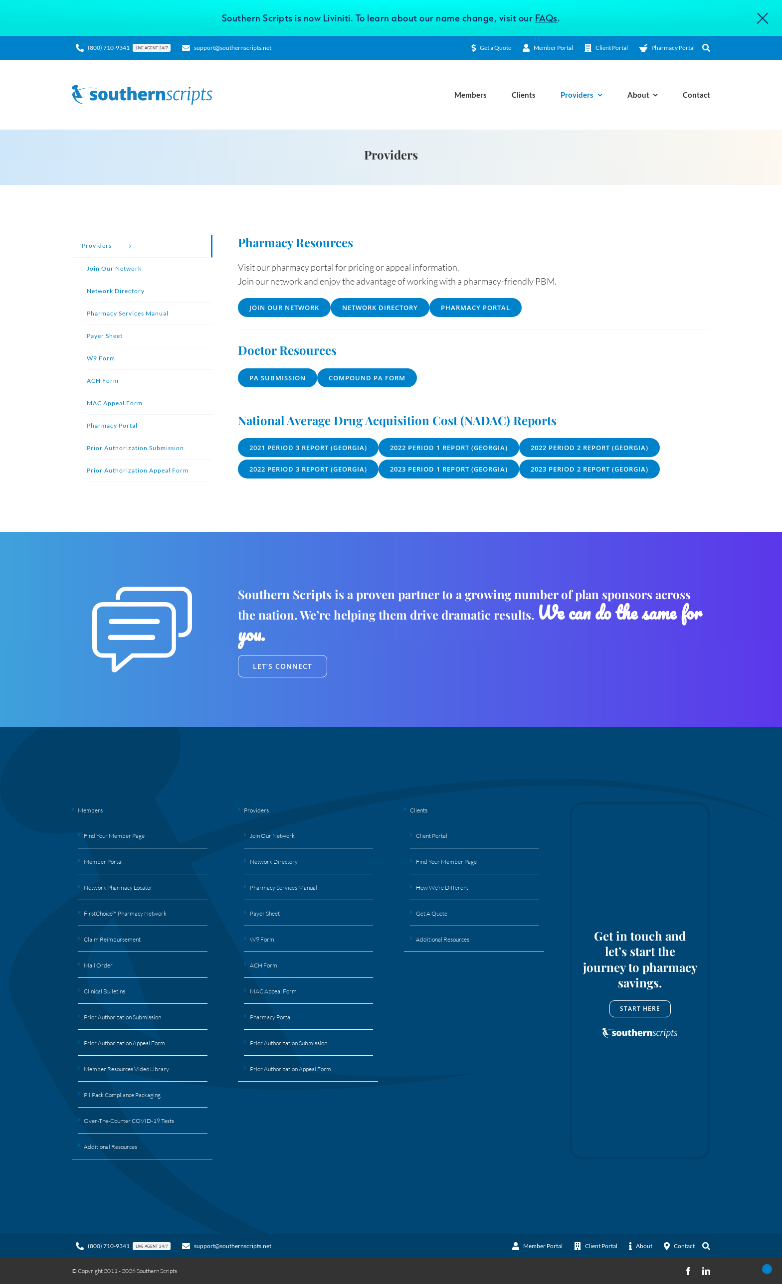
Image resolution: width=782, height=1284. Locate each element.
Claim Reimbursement (112, 939)
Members (90, 810)
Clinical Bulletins (104, 991)
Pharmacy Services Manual (283, 887)
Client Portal (431, 835)
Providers (256, 810)
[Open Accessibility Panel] (767, 1269)
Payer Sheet (265, 913)
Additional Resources (110, 1146)
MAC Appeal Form (273, 991)
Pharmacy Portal (271, 1017)
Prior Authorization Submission (122, 1017)
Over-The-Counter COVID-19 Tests (129, 1120)
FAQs (546, 18)
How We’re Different (442, 887)
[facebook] (688, 1271)
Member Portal (103, 861)
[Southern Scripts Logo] (142, 89)
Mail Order (98, 965)
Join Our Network (272, 835)
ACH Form (263, 965)
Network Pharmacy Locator (118, 887)
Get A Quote (431, 913)
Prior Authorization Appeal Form (124, 1043)
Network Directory (274, 861)
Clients (418, 810)
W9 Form (262, 939)
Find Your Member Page (114, 835)
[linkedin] (706, 1271)
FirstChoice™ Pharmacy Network (125, 913)
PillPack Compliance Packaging (122, 1095)
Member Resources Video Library (126, 1069)
